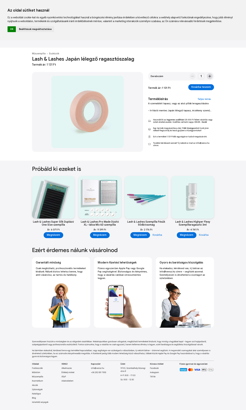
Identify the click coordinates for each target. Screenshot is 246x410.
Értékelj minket (68, 372)
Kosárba (157, 235)
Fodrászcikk (37, 368)
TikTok (152, 376)
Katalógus (36, 393)
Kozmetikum (37, 381)
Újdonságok (37, 389)
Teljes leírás (204, 99)
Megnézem (53, 235)
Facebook (154, 368)
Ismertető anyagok (40, 402)
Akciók (35, 385)
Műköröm (36, 372)
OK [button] (11, 29)
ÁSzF (64, 376)
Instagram (154, 372)
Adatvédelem (67, 381)
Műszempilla (38, 53)
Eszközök (54, 53)
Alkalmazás (67, 368)
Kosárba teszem (201, 87)
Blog (34, 398)
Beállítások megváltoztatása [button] (35, 29)
